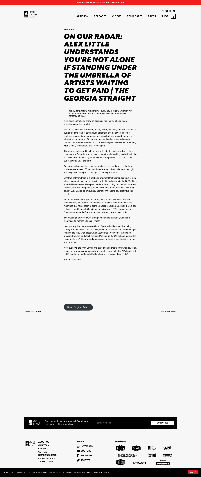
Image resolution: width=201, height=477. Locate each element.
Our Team (43, 445)
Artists (81, 16)
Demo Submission (48, 455)
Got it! (193, 472)
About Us (43, 442)
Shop (164, 16)
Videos (117, 16)
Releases (100, 16)
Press (152, 16)
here (89, 161)
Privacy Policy (46, 459)
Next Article (167, 312)
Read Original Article (78, 307)
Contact (43, 452)
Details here (118, 2)
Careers (43, 449)
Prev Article (34, 312)
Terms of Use (45, 462)
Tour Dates (135, 16)
